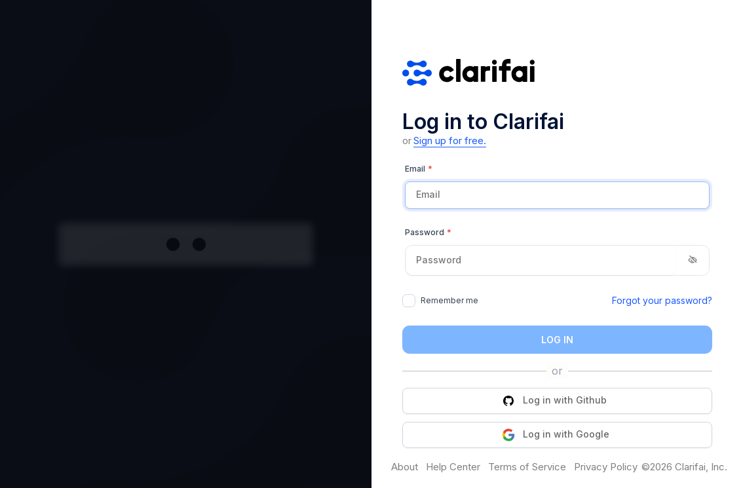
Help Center (453, 467)
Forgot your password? (662, 300)
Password (428, 232)
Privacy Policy (606, 467)
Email (418, 169)
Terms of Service (527, 467)
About (404, 467)
